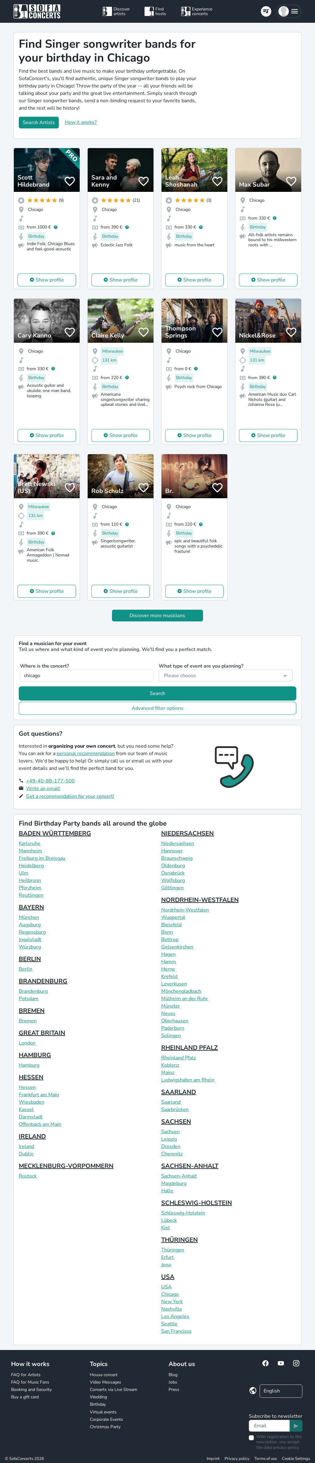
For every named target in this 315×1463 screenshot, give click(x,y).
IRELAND (32, 1136)
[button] (288, 11)
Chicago (170, 1294)
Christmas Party (105, 1427)
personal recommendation (86, 753)
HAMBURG (35, 1055)
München (29, 917)
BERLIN (30, 959)
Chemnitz (171, 1153)
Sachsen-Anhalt (179, 1176)
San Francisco (176, 1331)
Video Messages (105, 1382)
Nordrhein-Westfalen (185, 910)
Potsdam (28, 998)
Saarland (171, 1102)
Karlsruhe (29, 843)
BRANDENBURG (43, 981)
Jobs (173, 1382)
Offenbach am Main (40, 1124)
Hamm (168, 961)
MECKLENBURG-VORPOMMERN (66, 1166)
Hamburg (29, 1065)
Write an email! (43, 788)
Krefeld (169, 976)
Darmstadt (30, 1116)
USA (167, 1277)
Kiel (165, 1227)
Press (174, 1389)
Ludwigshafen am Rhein (187, 1080)
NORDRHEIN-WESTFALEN (200, 900)
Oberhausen (174, 1020)
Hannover (172, 850)
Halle (167, 1190)
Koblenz (170, 1065)
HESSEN (31, 1077)
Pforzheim (30, 887)
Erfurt (167, 1257)
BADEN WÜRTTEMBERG (55, 833)
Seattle (169, 1323)
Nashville (171, 1309)
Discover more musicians (157, 615)
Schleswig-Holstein (183, 1213)
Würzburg (30, 947)
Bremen (28, 1020)
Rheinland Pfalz (178, 1057)
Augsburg (30, 924)
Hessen (27, 1087)
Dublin (26, 1153)
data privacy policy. (281, 1447)
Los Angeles (175, 1316)
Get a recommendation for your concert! (70, 796)
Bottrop (169, 939)
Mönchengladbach (181, 991)
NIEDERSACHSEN (187, 833)
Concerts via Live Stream (113, 1389)
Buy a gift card (25, 1397)
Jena (166, 1264)
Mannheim (30, 850)
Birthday (98, 1404)
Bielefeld (171, 924)
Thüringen (172, 1250)
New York (172, 1301)
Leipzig (169, 1139)
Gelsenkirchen (177, 947)
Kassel (26, 1109)
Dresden (170, 1146)
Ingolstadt (30, 939)
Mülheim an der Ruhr (184, 998)
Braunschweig (177, 858)
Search (157, 693)
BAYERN (31, 907)
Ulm (23, 873)
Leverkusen (174, 983)
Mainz (167, 1072)
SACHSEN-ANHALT (189, 1166)
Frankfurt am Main (39, 1094)
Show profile (50, 280)
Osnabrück (173, 873)
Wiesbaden (31, 1102)
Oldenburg (173, 865)
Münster (170, 1006)
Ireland (26, 1146)
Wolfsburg (173, 880)
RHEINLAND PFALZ (189, 1048)
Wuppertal (173, 917)
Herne (168, 969)
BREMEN (32, 1011)
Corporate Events (106, 1419)
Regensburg (32, 932)
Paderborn (172, 1028)
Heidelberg (31, 865)
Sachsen (170, 1131)
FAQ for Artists (26, 1375)
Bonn (167, 932)
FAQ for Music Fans (30, 1382)
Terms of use (265, 1458)
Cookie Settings (296, 1458)
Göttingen (172, 887)
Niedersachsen (177, 843)
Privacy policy (237, 1458)
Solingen (171, 1035)
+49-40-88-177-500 (50, 781)
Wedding (98, 1397)
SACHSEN (176, 1121)
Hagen (168, 954)
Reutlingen (31, 895)
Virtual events (103, 1412)
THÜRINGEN (179, 1240)
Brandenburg (33, 991)
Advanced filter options (157, 708)
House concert (104, 1375)
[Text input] (269, 1426)
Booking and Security (31, 1389)
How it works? (81, 122)
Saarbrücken (175, 1109)
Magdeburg (173, 1183)
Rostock (28, 1176)
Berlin (25, 969)
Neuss (168, 1013)
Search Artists (39, 122)
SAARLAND (178, 1092)
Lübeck (169, 1220)
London (27, 1043)
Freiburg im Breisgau (42, 858)
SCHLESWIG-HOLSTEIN (196, 1203)
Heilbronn (30, 880)
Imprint (213, 1458)
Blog (173, 1375)
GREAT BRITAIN (42, 1033)
